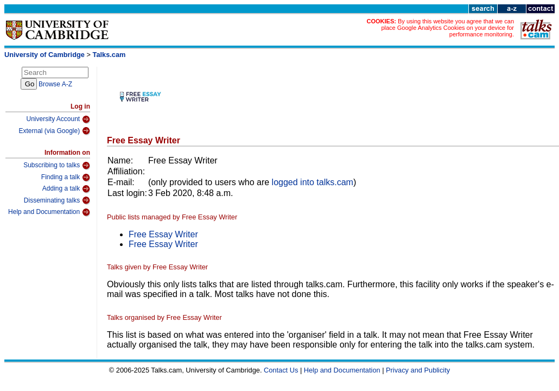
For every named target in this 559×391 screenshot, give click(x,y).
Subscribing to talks (56, 165)
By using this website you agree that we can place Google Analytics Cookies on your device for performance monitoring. (447, 27)
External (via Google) (54, 131)
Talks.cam (109, 55)
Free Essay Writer (163, 234)
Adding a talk (66, 189)
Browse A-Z (55, 84)
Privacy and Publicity (418, 370)
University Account (58, 119)
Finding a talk (65, 177)
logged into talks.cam (312, 182)
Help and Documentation (49, 212)
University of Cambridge (44, 55)
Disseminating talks (57, 200)
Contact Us (281, 370)
